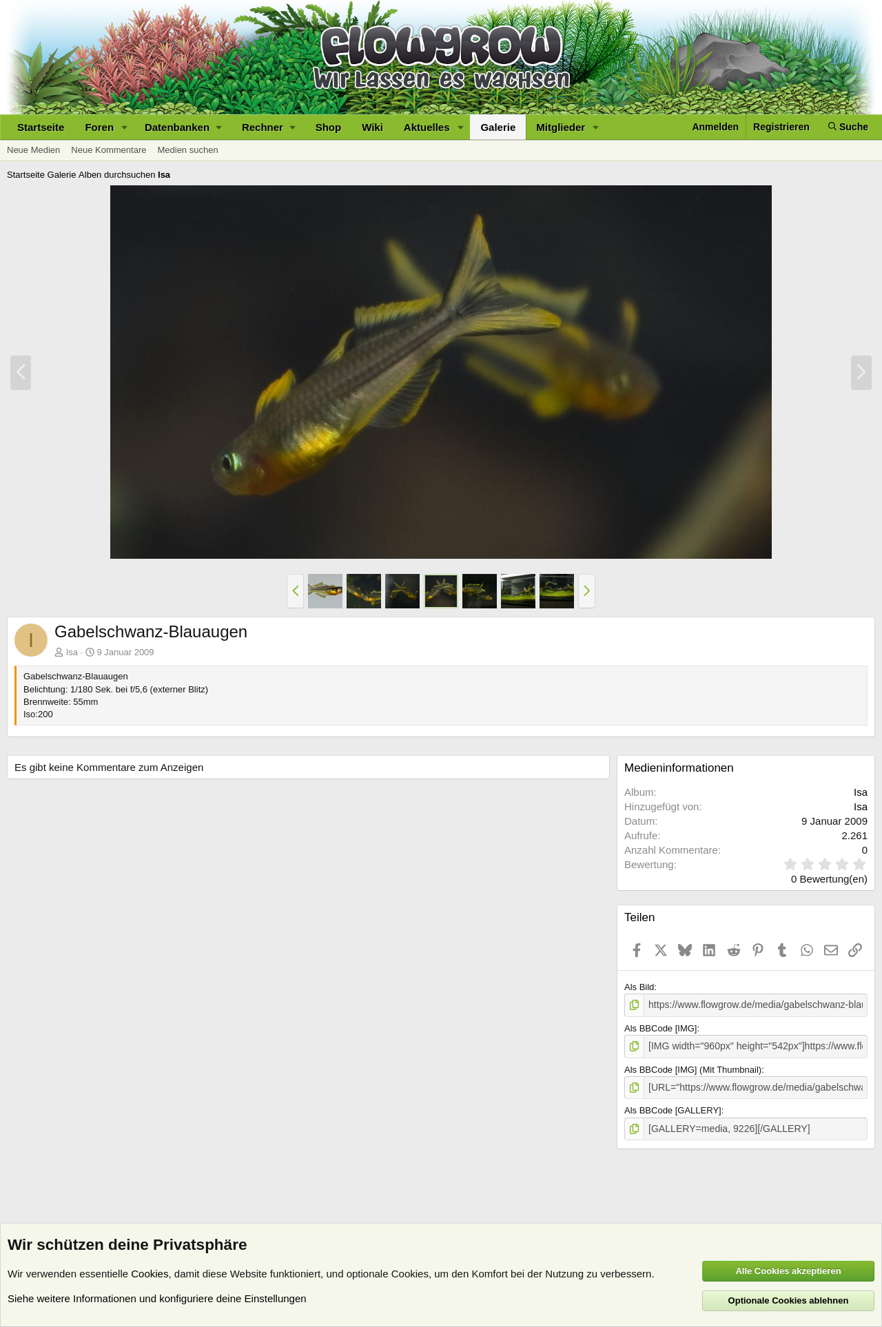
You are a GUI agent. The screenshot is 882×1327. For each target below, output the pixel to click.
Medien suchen (187, 150)
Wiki (372, 127)
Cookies (149, 1273)
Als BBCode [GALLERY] (672, 1107)
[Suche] (848, 127)
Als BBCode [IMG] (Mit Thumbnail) (692, 1067)
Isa (72, 652)
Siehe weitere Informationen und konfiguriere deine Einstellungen (157, 1298)
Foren (99, 127)
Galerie (497, 127)
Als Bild (639, 987)
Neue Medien (33, 150)
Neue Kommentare (108, 150)
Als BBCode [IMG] (660, 1027)
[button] (124, 127)
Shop (329, 127)
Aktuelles (427, 127)
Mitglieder (560, 127)
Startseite (40, 127)
